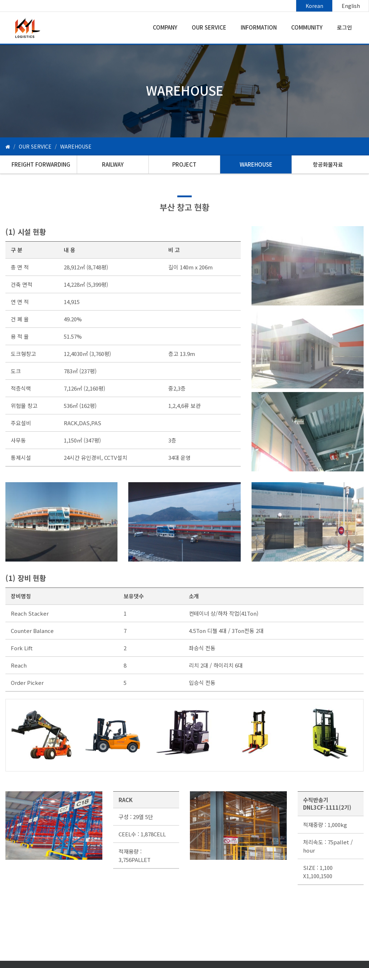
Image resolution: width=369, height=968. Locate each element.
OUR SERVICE (209, 27)
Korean (314, 5)
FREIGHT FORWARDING (41, 164)
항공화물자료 (328, 164)
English (351, 5)
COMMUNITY (307, 27)
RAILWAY (113, 164)
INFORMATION (259, 27)
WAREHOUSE (256, 164)
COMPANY (165, 27)
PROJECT (184, 164)
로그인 (344, 27)
